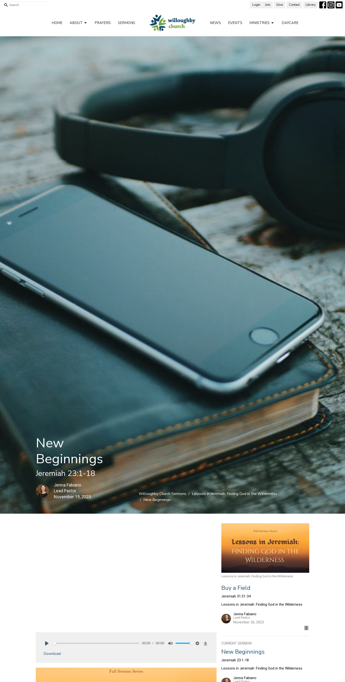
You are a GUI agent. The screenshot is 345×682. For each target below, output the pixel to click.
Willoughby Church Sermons (162, 493)
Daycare (290, 22)
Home (57, 22)
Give (279, 5)
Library (311, 5)
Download (52, 653)
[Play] (47, 643)
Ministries (261, 22)
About (78, 22)
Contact (294, 5)
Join (267, 5)
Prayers (103, 22)
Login (256, 5)
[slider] (96, 643)
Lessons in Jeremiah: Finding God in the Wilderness (234, 493)
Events (235, 22)
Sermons (126, 22)
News (215, 22)
